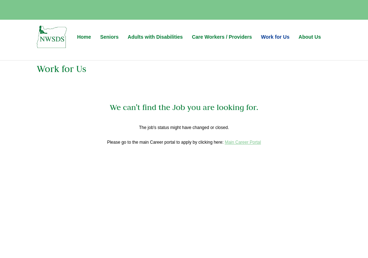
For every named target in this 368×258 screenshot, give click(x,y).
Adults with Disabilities (155, 37)
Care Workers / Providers (222, 37)
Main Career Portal (243, 142)
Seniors (109, 37)
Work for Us (275, 37)
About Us (310, 37)
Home (84, 37)
